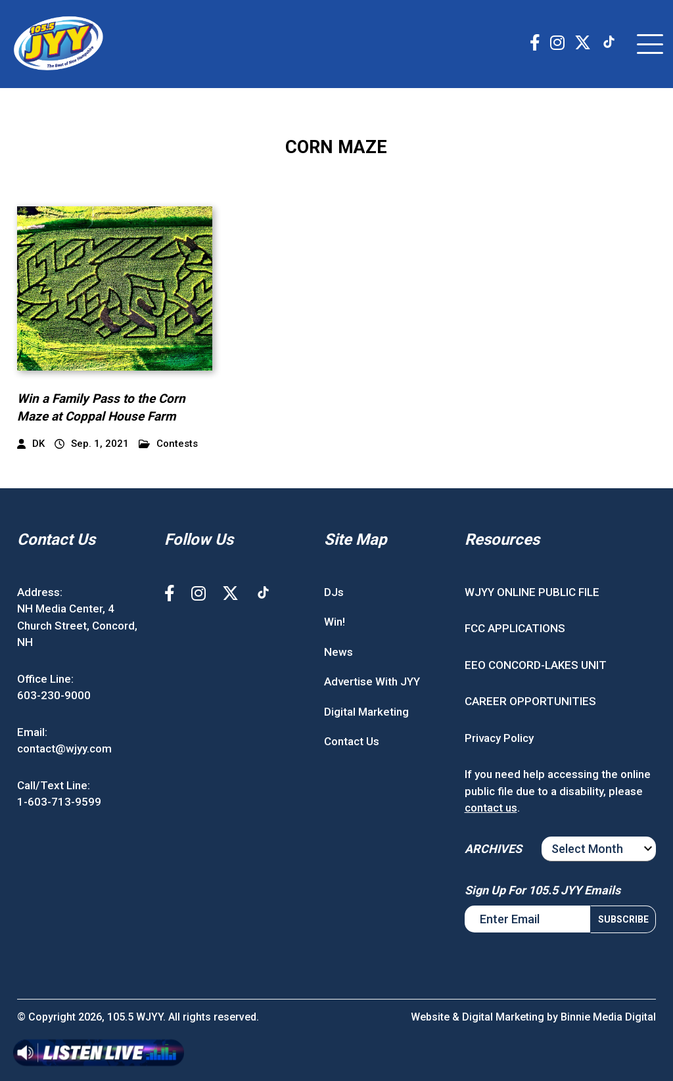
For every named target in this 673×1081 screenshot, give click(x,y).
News (338, 651)
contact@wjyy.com (64, 748)
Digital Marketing (366, 711)
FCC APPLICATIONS (515, 628)
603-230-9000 (54, 695)
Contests (168, 444)
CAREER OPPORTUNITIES (530, 701)
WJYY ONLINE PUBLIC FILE (532, 592)
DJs (334, 592)
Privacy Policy (499, 738)
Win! (334, 621)
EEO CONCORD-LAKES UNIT (536, 665)
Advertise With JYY (372, 681)
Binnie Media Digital (608, 1017)
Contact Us (351, 741)
